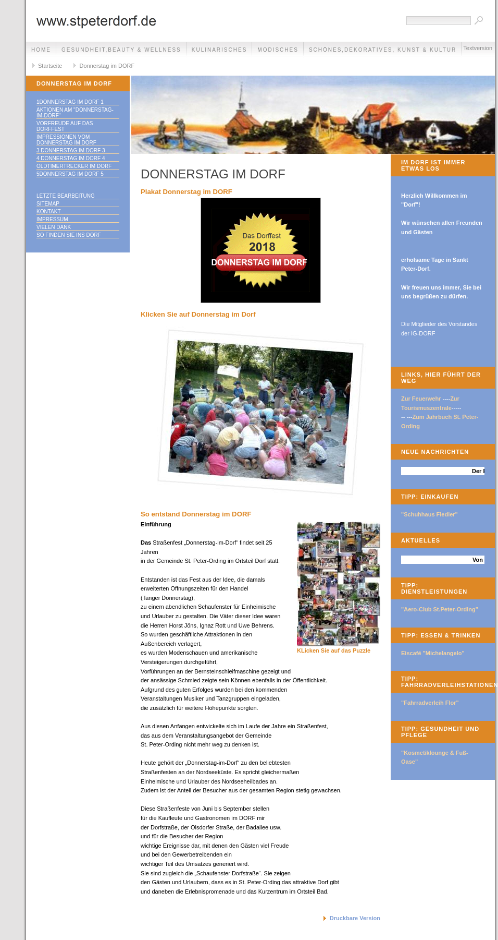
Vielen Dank (53, 227)
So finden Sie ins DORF (68, 235)
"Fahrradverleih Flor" (430, 703)
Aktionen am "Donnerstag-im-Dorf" (75, 112)
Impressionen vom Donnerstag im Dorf (66, 140)
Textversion (477, 48)
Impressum (52, 219)
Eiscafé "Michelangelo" (433, 653)
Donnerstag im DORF (106, 66)
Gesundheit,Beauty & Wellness (121, 50)
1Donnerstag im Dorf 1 (70, 102)
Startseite (50, 66)
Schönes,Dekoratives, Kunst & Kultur (382, 50)
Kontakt (48, 211)
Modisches (277, 50)
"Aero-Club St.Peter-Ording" (439, 609)
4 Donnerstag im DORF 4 (70, 158)
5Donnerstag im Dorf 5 (70, 174)
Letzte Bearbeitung (65, 196)
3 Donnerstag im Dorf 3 (70, 150)
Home (41, 50)
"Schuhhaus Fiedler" (429, 514)
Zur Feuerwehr (421, 398)
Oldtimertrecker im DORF (73, 166)
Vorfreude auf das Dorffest (64, 126)
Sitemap (47, 204)
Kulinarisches (219, 50)
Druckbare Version (355, 918)
